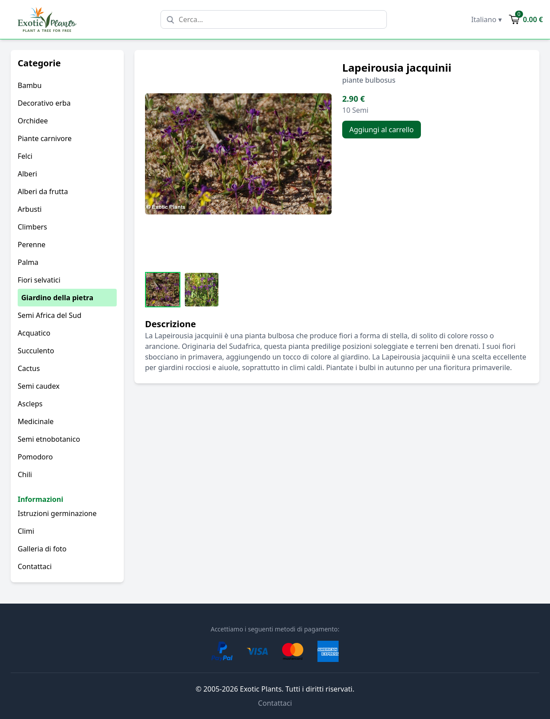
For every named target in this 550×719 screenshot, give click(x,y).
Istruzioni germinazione (57, 513)
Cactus (29, 368)
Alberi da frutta (43, 191)
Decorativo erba (44, 103)
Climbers (32, 227)
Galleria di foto (42, 549)
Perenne (32, 244)
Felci (25, 156)
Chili (25, 474)
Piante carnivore (45, 138)
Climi (26, 531)
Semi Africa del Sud (49, 315)
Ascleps (30, 404)
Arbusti (30, 209)
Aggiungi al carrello (381, 129)
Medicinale (35, 421)
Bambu (30, 85)
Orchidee (33, 121)
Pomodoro (35, 457)
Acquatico (34, 333)
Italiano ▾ (486, 19)
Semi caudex (39, 386)
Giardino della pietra (57, 297)
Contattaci (35, 566)
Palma (28, 262)
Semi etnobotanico (49, 439)
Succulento (36, 351)
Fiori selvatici (39, 280)
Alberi (27, 174)
